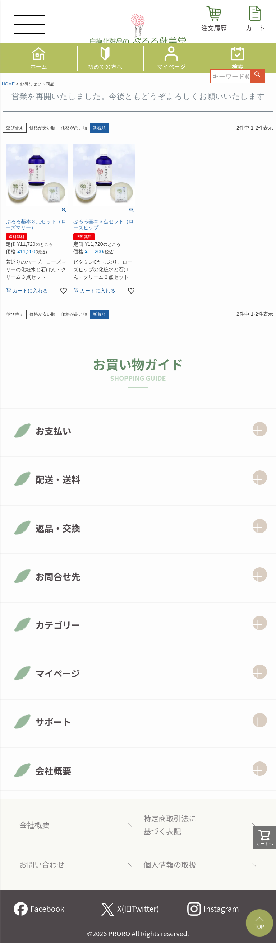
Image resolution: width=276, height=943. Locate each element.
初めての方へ (105, 65)
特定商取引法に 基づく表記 (169, 824)
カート (255, 27)
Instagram (221, 908)
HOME (8, 83)
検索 (237, 65)
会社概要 (34, 824)
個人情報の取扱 (169, 864)
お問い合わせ (42, 864)
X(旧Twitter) (138, 908)
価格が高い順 (74, 127)
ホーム (38, 65)
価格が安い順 (42, 127)
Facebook (47, 908)
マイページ (171, 65)
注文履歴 (214, 27)
